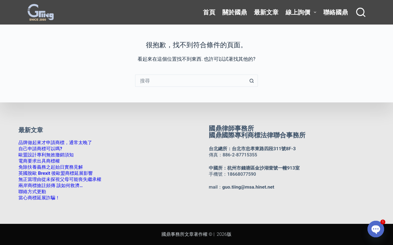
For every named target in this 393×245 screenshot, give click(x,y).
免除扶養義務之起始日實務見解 (50, 167)
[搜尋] (360, 12)
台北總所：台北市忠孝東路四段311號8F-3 (252, 148)
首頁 (209, 12)
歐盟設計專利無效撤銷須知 (46, 155)
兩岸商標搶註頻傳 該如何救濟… (50, 185)
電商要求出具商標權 (39, 161)
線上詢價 (302, 12)
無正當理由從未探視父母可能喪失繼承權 (59, 179)
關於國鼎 (234, 12)
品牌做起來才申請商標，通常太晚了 (55, 142)
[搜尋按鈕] (252, 81)
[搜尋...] (190, 81)
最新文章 (266, 12)
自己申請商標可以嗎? (40, 148)
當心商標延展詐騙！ (39, 198)
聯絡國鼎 (335, 12)
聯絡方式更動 (32, 191)
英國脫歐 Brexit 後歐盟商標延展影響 (55, 173)
